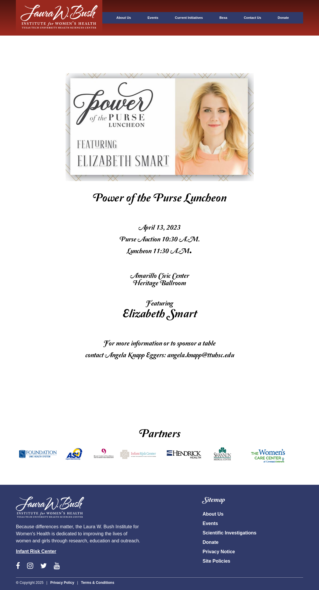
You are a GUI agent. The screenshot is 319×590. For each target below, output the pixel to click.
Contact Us (252, 17)
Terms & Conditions (97, 583)
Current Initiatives (189, 17)
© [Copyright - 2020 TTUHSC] (17, 583)
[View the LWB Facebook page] (18, 566)
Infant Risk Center (36, 551)
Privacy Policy (62, 583)
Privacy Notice (219, 551)
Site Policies (216, 561)
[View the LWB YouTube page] (57, 566)
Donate (283, 17)
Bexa (223, 17)
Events (153, 17)
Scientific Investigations (229, 532)
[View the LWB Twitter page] (43, 566)
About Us (123, 17)
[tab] (59, 26)
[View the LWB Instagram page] (30, 566)
